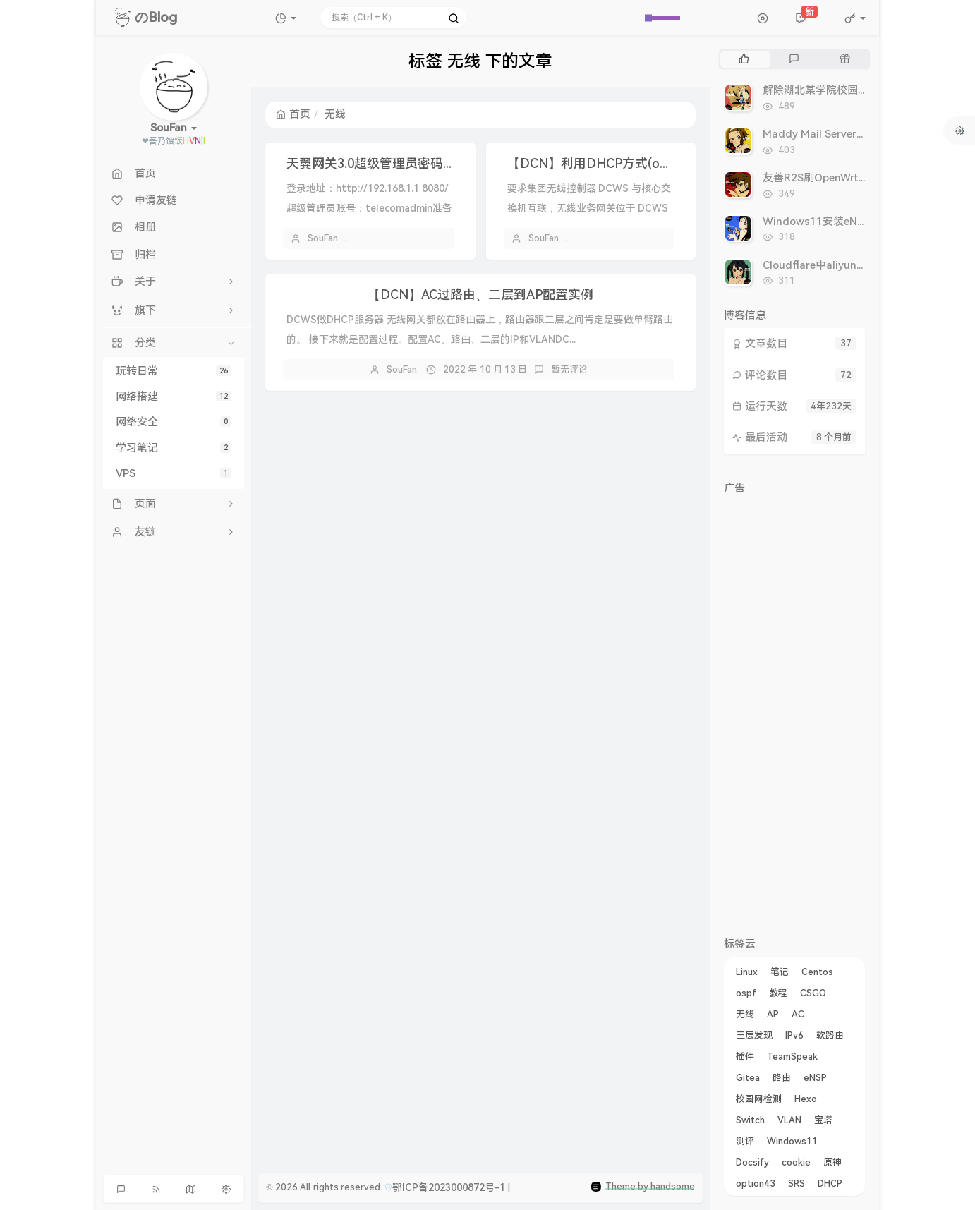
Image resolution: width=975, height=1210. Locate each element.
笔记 (779, 972)
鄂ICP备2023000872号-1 (448, 1187)
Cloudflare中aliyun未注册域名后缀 (847, 265)
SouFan (323, 238)
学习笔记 (173, 448)
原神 (832, 1162)
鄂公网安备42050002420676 (586, 1187)
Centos (817, 972)
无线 (745, 1014)
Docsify (752, 1162)
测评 (745, 1141)
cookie (796, 1162)
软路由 (830, 1035)
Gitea (748, 1077)
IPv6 (794, 1035)
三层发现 (754, 1035)
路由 (782, 1077)
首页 (293, 114)
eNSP (815, 1077)
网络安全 (173, 422)
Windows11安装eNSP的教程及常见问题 (859, 221)
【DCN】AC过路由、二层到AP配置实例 (480, 294)
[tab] (744, 59)
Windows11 (792, 1141)
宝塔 (823, 1120)
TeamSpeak (792, 1056)
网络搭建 (173, 396)
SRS (796, 1183)
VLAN (789, 1120)
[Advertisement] (794, 712)
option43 (755, 1183)
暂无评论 (569, 369)
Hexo (805, 1099)
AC (798, 1014)
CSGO (813, 993)
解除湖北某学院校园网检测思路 (837, 90)
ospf (746, 993)
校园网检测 (759, 1099)
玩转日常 (173, 371)
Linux (747, 972)
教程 (778, 993)
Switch (750, 1120)
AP (773, 1014)
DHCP (830, 1183)
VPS (173, 473)
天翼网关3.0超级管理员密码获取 (377, 163)
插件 (745, 1056)
